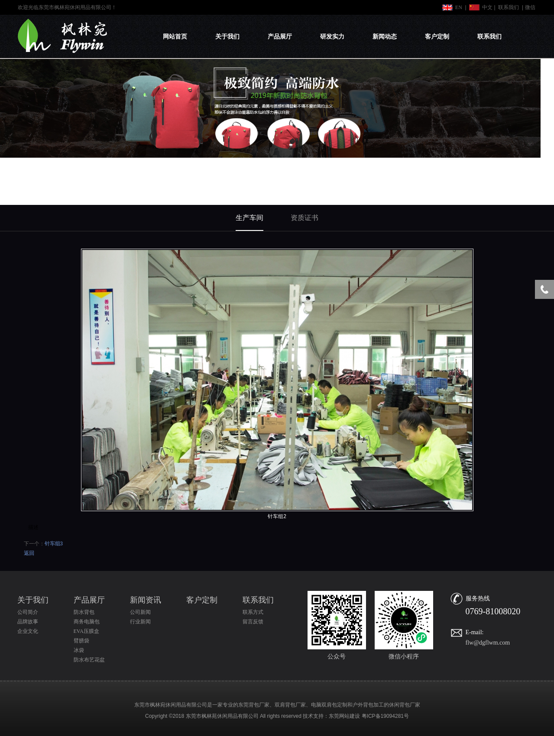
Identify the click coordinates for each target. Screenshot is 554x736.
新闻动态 (385, 36)
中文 (487, 7)
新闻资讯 (145, 600)
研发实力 (332, 36)
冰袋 (79, 650)
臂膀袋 (81, 641)
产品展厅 (280, 36)
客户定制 (437, 36)
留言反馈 (253, 622)
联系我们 (508, 7)
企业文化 (27, 631)
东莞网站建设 (344, 716)
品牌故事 (27, 622)
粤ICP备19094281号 (385, 716)
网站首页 (175, 36)
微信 (530, 7)
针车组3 (54, 544)
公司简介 (27, 612)
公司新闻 (140, 612)
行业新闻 (140, 622)
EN (458, 7)
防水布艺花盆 (89, 660)
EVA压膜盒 (86, 631)
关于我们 (227, 36)
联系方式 (253, 612)
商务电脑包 (87, 622)
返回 (29, 553)
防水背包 (84, 612)
